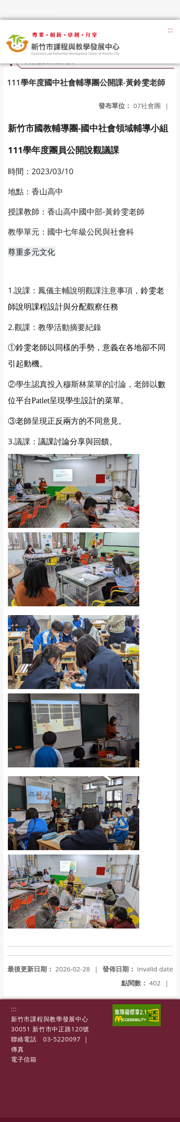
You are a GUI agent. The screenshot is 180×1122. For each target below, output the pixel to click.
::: (170, 30)
